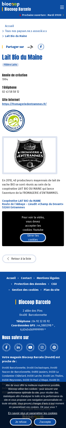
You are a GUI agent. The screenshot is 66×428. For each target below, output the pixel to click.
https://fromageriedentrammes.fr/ (24, 104)
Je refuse (21, 421)
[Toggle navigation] (62, 8)
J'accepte (45, 421)
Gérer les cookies (33, 237)
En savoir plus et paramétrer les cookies (32, 413)
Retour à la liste (19, 258)
